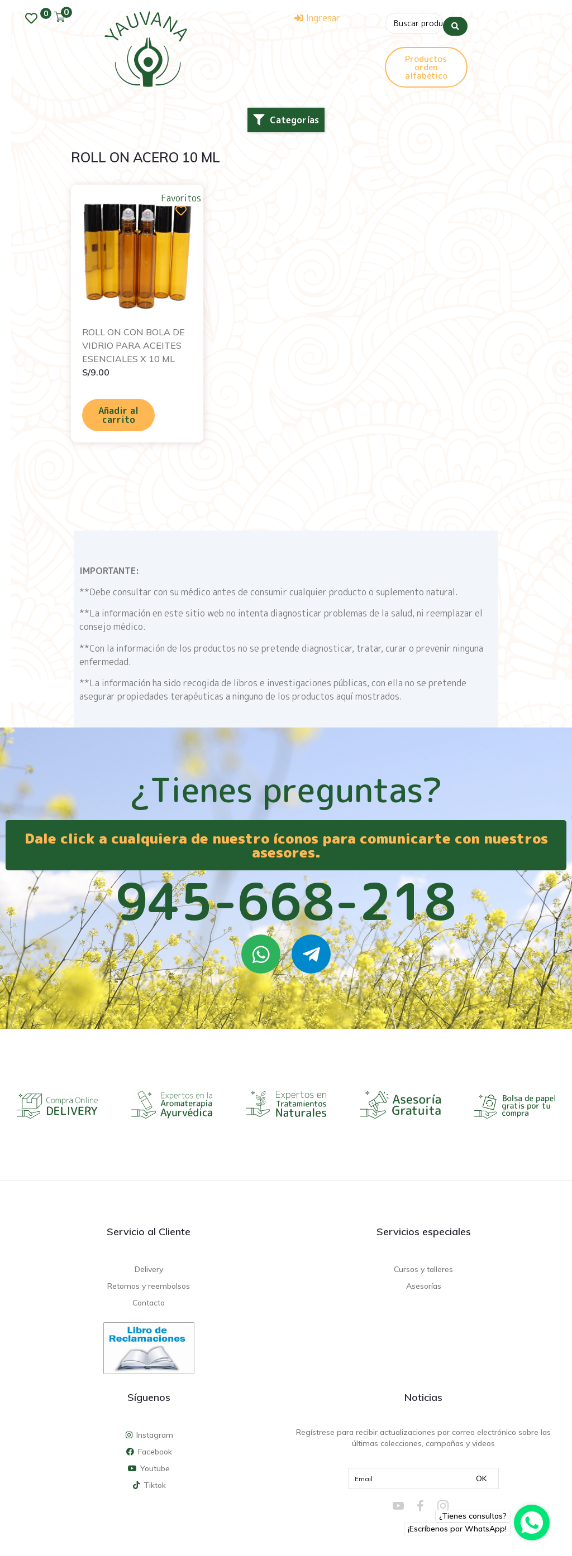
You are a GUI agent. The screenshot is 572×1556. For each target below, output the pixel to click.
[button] (286, 120)
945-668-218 (286, 901)
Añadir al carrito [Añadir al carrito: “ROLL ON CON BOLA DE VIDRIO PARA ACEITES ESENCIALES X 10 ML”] (118, 415)
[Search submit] (455, 21)
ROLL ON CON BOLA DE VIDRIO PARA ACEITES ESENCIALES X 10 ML (133, 345)
